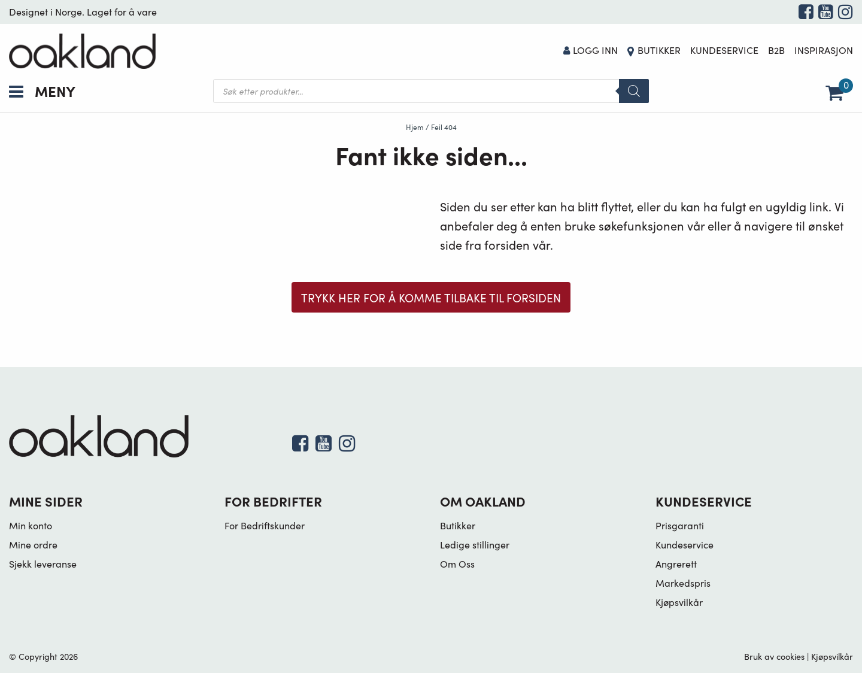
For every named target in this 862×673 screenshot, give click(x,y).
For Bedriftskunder (264, 525)
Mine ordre (33, 544)
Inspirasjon (823, 49)
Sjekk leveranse (43, 563)
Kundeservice (724, 49)
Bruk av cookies (774, 656)
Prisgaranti (679, 525)
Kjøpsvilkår (679, 601)
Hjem (415, 127)
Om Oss (457, 563)
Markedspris (683, 582)
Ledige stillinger (474, 544)
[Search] (634, 91)
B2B (776, 49)
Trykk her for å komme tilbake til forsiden (431, 297)
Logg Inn (590, 49)
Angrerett (676, 563)
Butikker (659, 49)
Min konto (30, 525)
